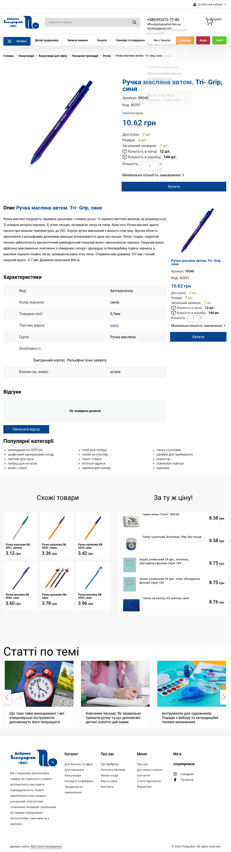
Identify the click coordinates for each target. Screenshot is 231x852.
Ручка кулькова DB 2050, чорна (54, 546)
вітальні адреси (93, 463)
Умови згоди (109, 775)
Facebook (187, 779)
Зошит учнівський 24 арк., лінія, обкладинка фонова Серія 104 (169, 580)
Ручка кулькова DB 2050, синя (90, 546)
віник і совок (17, 468)
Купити (174, 186)
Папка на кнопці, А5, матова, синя (166, 598)
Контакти (107, 786)
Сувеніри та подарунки (130, 40)
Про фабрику (110, 764)
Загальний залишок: (139, 146)
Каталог (22, 41)
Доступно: (131, 134)
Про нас (142, 764)
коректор (163, 459)
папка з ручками (169, 449)
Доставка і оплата (149, 769)
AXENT (115, 325)
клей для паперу (94, 449)
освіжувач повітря (170, 463)
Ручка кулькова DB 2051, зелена (18, 546)
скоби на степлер (95, 454)
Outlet (219, 40)
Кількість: (130, 164)
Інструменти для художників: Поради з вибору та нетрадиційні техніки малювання (190, 717)
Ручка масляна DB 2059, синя (89, 596)
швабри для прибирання (175, 454)
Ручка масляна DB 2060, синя (17, 596)
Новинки (184, 40)
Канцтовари (73, 775)
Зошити (102, 40)
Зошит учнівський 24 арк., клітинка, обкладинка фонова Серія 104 (163, 561)
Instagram (187, 774)
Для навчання (74, 769)
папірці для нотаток (22, 463)
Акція (203, 40)
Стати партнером (149, 781)
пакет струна (91, 459)
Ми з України (162, 40)
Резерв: (128, 140)
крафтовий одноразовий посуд (31, 454)
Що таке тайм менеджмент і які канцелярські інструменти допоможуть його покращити (36, 717)
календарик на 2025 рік (25, 449)
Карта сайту (109, 781)
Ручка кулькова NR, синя (54, 596)
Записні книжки (77, 40)
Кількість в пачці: (142, 151)
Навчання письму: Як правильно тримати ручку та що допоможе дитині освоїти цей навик (113, 717)
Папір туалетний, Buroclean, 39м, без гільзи (172, 536)
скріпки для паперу (96, 468)
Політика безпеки (113, 769)
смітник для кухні (21, 459)
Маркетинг (144, 786)
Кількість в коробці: (145, 157)
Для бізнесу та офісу (79, 764)
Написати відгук (132, 113)
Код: (126, 105)
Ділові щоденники (46, 40)
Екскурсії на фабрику (79, 781)
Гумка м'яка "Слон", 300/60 (161, 514)
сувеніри (163, 468)
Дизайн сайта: (36, 845)
